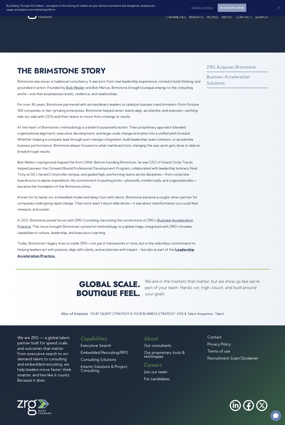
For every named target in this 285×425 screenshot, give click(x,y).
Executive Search (96, 345)
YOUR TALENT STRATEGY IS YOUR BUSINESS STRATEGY (132, 314)
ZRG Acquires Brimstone (231, 67)
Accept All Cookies (232, 7)
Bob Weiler (75, 87)
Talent (219, 314)
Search (261, 17)
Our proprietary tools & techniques (164, 354)
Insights (196, 17)
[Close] (278, 7)
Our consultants (157, 345)
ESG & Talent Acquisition (195, 314)
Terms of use (218, 351)
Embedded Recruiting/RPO (104, 352)
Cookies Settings (202, 7)
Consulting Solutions (98, 360)
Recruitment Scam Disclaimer (232, 358)
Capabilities (176, 17)
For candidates (157, 379)
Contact (244, 17)
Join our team (155, 372)
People (212, 17)
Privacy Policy (219, 344)
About (227, 17)
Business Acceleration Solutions (228, 80)
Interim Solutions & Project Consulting (104, 368)
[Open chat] (275, 415)
